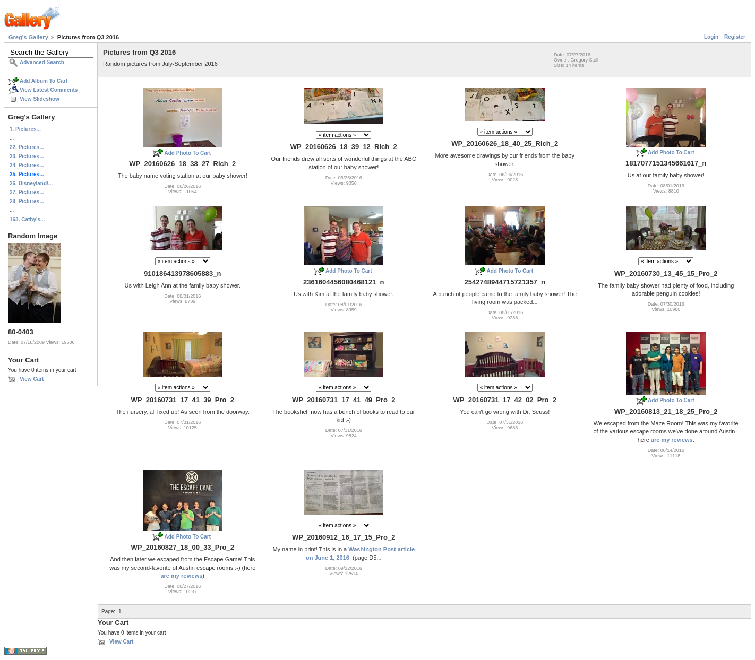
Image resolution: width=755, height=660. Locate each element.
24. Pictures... (27, 165)
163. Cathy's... (27, 219)
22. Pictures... (27, 147)
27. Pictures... (27, 192)
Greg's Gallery (28, 37)
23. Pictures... (27, 156)
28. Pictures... (27, 201)
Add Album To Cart (43, 81)
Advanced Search (42, 62)
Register (734, 37)
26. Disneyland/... (31, 183)
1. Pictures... (25, 129)
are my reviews (672, 440)
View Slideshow (39, 99)
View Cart (32, 379)
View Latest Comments (49, 90)
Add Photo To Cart (187, 153)
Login (711, 37)
